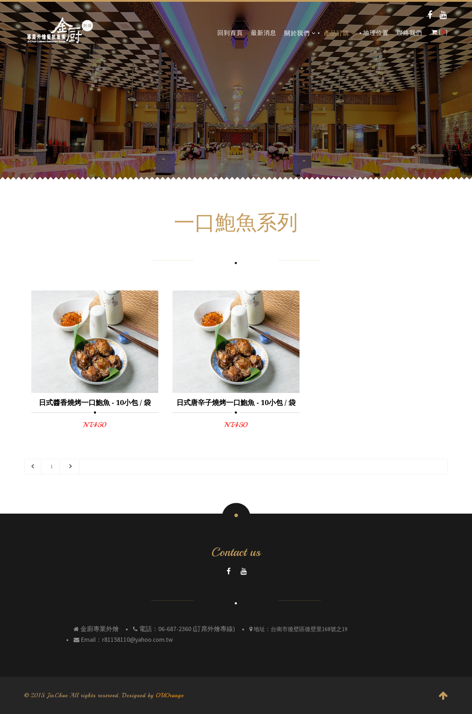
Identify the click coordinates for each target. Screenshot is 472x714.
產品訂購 (339, 33)
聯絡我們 (409, 33)
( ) (439, 32)
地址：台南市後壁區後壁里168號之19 (300, 628)
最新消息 (263, 33)
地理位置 (376, 33)
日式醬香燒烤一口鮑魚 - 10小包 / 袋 (95, 402)
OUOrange (170, 695)
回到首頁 (230, 33)
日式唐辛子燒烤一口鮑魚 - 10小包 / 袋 (236, 402)
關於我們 (300, 33)
